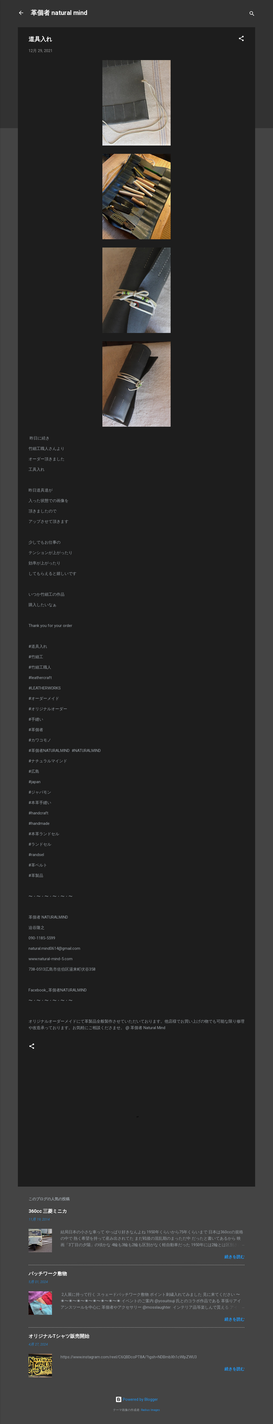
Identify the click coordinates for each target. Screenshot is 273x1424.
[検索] (252, 14)
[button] (241, 39)
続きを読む (234, 1256)
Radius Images (150, 1410)
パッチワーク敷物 (48, 1273)
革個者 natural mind (59, 13)
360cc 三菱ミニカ (50, 1211)
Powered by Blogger (136, 1399)
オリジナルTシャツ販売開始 (59, 1336)
